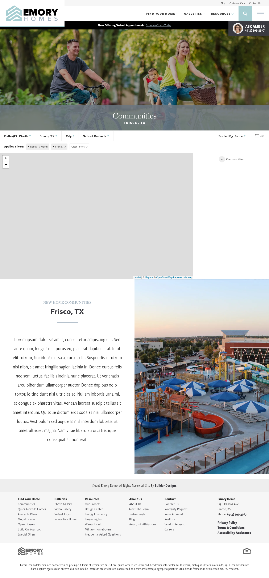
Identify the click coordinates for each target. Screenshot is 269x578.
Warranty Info (93, 524)
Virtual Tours (62, 514)
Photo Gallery (63, 504)
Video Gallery (62, 509)
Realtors (170, 519)
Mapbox (149, 277)
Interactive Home (65, 519)
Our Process (92, 504)
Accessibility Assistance (234, 532)
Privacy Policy (227, 522)
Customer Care (237, 3)
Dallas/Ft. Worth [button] (16, 136)
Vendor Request (175, 524)
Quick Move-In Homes (32, 509)
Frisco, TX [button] (47, 136)
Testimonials (137, 514)
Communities (26, 504)
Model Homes (26, 519)
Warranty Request (176, 509)
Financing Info (94, 519)
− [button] (5, 165)
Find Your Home (29, 499)
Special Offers (27, 534)
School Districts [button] (94, 136)
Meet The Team (139, 509)
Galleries (60, 499)
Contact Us (255, 3)
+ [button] (5, 158)
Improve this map (182, 277)
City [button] (69, 136)
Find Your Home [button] (160, 13)
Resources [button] (221, 13)
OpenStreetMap (164, 277)
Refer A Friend (174, 514)
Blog (223, 3)
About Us (135, 499)
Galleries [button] (193, 13)
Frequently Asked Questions (103, 534)
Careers (169, 529)
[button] (245, 13)
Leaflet (137, 277)
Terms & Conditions (231, 527)
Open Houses (26, 524)
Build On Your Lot (29, 529)
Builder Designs (166, 485)
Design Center (94, 509)
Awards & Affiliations (142, 524)
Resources (92, 499)
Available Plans (27, 514)
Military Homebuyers (98, 529)
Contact (170, 499)
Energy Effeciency (96, 514)
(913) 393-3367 (237, 514)
